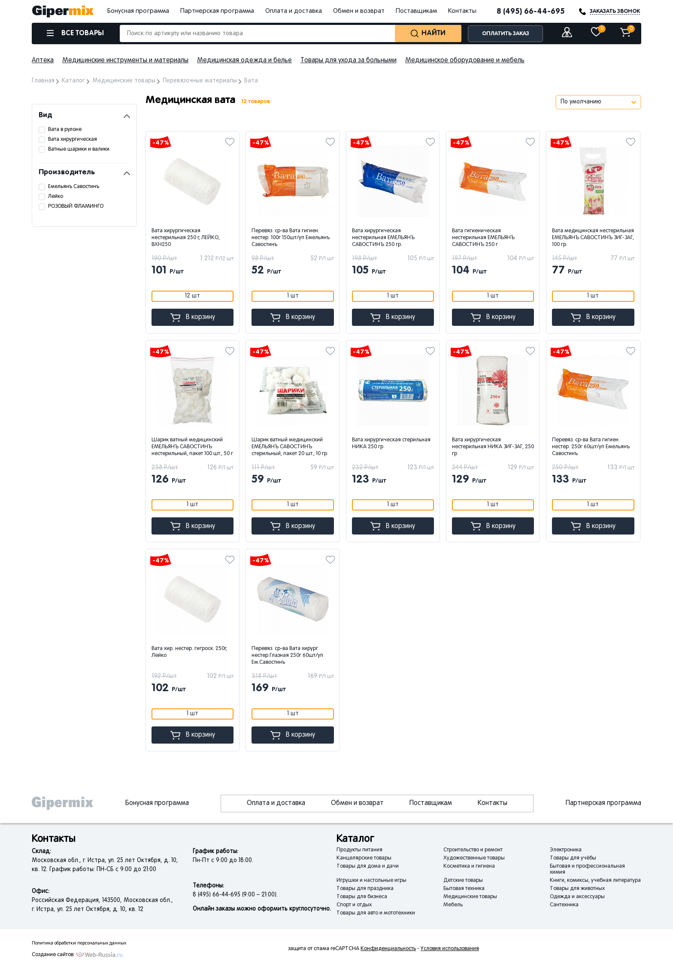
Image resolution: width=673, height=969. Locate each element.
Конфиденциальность (388, 948)
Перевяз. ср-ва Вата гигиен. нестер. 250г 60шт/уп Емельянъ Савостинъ (591, 446)
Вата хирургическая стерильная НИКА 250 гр (391, 443)
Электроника (566, 850)
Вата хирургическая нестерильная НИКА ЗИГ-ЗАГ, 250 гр (493, 446)
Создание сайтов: (53, 954)
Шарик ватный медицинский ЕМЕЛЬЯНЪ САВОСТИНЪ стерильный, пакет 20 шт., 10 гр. (290, 446)
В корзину (192, 317)
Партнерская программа (217, 11)
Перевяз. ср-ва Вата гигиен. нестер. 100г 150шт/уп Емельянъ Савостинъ (291, 237)
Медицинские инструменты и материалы (125, 61)
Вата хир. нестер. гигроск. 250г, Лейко (189, 652)
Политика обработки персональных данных (79, 943)
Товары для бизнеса (361, 896)
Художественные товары (474, 858)
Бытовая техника (464, 888)
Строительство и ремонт (473, 850)
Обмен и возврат (359, 11)
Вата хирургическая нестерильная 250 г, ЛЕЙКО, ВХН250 (186, 237)
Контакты (462, 11)
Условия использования (450, 948)
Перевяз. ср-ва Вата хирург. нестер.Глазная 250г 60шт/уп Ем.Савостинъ (287, 655)
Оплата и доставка (293, 11)
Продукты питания (359, 850)
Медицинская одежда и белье (244, 61)
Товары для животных (577, 888)
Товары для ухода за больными (348, 61)
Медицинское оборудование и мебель (464, 61)
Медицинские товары (470, 896)
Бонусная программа (138, 11)
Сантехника (564, 905)
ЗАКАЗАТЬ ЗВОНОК (615, 11)
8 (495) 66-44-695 (531, 11)
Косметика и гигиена (469, 866)
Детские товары (463, 880)
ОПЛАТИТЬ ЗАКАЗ (505, 33)
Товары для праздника (365, 888)
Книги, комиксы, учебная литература (595, 880)
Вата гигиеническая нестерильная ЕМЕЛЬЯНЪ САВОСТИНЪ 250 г (483, 237)
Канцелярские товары (363, 858)
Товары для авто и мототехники (375, 913)
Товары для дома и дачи (367, 866)
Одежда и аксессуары (577, 896)
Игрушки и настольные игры (371, 880)
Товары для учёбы (573, 858)
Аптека (43, 61)
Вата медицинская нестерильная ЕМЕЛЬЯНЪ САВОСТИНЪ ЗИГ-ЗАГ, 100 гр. (593, 237)
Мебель (453, 905)
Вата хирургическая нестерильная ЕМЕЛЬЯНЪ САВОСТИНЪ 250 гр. (383, 237)
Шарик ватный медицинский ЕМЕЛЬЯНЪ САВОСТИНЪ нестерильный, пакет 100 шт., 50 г (192, 446)
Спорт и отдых (354, 905)
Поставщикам (416, 11)
